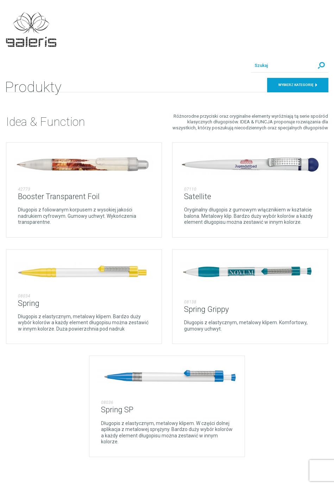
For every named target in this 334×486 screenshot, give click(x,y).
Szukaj (321, 66)
